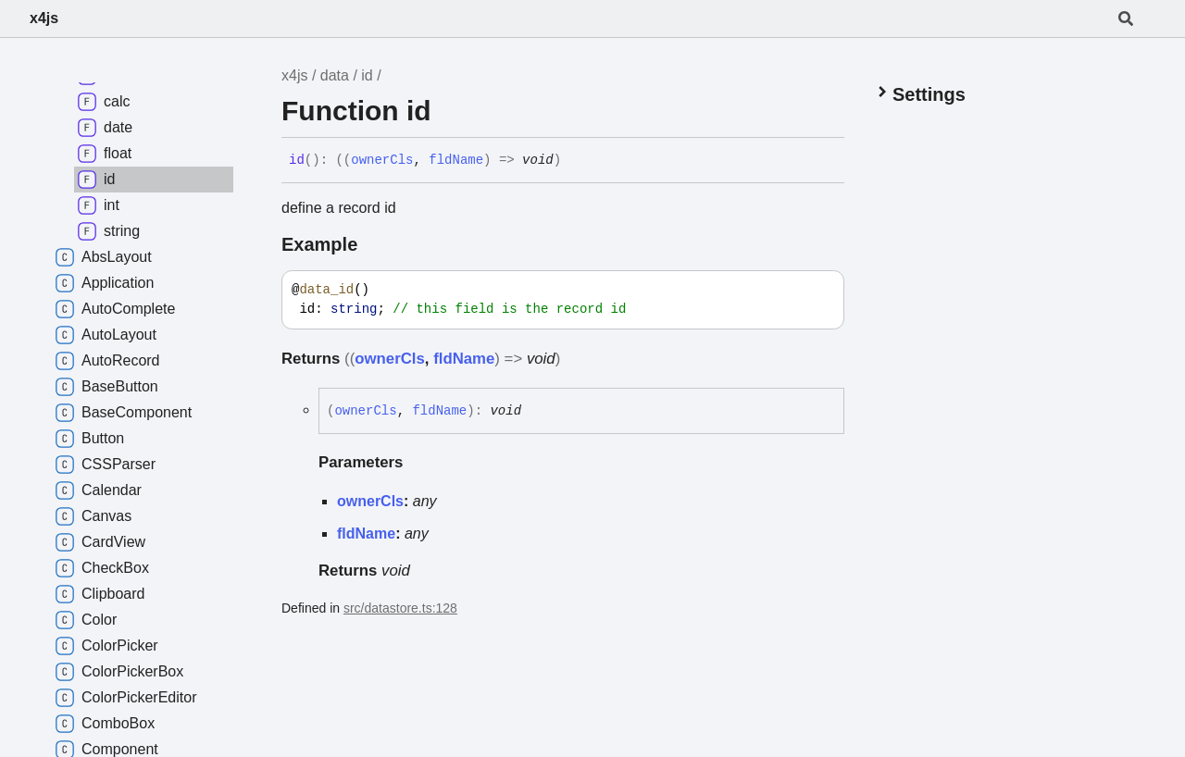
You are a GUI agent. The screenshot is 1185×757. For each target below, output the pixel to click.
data (334, 75)
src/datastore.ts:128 (400, 608)
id (366, 75)
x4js (44, 18)
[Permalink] (574, 161)
